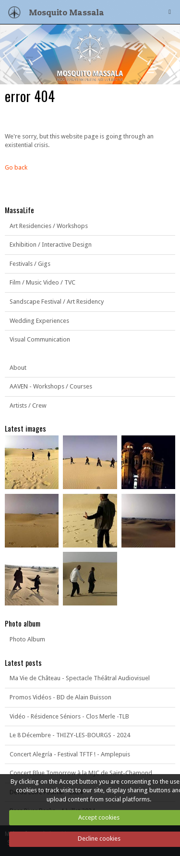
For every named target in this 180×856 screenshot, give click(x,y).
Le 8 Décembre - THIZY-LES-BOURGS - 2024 (70, 735)
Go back (16, 167)
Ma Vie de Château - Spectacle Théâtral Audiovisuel (80, 678)
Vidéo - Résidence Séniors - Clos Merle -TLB (69, 716)
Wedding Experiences (39, 320)
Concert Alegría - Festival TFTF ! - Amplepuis (70, 754)
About (18, 367)
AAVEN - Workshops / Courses (51, 386)
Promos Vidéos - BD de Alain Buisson (60, 697)
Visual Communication (40, 339)
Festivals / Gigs (30, 263)
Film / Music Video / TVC (42, 282)
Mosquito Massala (66, 12)
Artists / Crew (28, 405)
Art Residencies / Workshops (49, 225)
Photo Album (27, 639)
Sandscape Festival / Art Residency (57, 301)
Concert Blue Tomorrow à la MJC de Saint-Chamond (81, 772)
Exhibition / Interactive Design (51, 244)
